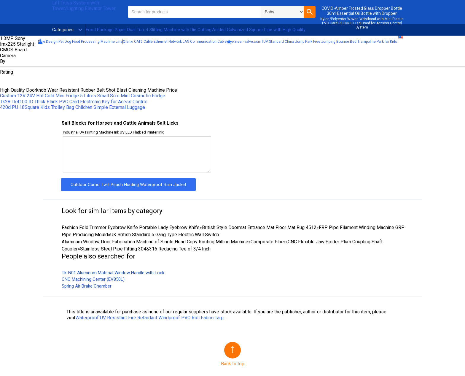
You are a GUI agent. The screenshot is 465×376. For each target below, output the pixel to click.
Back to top (232, 364)
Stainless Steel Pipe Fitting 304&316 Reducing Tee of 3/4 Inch (145, 249)
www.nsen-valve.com (244, 41)
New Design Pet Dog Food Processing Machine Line (80, 41)
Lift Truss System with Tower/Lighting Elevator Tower (84, 5)
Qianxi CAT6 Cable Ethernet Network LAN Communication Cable (175, 41)
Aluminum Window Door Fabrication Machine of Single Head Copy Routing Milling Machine (155, 242)
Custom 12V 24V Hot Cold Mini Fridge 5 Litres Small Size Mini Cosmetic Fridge (82, 96)
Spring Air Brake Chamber (87, 286)
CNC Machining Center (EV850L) (93, 279)
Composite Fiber (268, 242)
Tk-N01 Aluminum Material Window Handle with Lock (113, 272)
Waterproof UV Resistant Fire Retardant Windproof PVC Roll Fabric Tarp (149, 318)
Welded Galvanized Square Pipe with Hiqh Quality (258, 29)
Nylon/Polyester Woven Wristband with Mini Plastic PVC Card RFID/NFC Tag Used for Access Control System (362, 23)
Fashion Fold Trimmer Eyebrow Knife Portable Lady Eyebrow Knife (131, 227)
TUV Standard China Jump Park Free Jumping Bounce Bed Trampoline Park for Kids (329, 41)
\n (282, 12)
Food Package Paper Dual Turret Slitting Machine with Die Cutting (148, 29)
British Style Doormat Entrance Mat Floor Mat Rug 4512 (259, 227)
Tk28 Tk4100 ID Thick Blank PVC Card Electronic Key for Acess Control (73, 101)
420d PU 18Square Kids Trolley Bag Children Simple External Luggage (72, 107)
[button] (310, 12)
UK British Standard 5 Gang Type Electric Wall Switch (164, 234)
